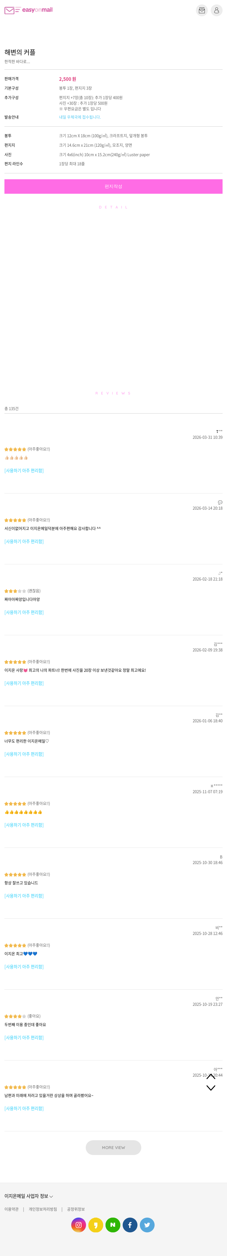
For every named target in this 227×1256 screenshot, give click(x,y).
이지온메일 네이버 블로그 (113, 1225)
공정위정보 (76, 1209)
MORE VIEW (113, 1147)
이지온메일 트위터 (147, 1225)
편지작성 (113, 186)
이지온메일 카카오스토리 (95, 1225)
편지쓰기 (202, 10)
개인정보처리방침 (43, 1209)
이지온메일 (28, 10)
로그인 (217, 10)
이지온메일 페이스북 (130, 1225)
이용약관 (11, 1209)
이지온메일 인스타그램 (78, 1225)
